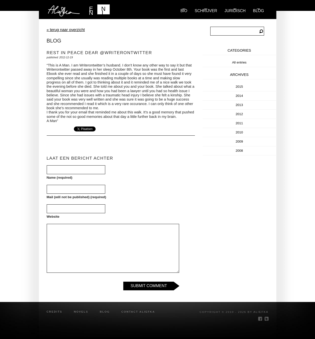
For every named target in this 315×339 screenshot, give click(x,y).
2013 (239, 105)
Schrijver (206, 11)
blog (258, 11)
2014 (239, 96)
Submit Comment (149, 286)
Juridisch (235, 11)
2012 (239, 114)
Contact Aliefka (138, 311)
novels (81, 311)
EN (91, 9)
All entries (239, 62)
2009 (239, 141)
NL (103, 9)
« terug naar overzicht (66, 30)
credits (55, 311)
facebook (260, 319)
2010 (239, 132)
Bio (183, 11)
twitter (267, 319)
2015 (239, 86)
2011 (239, 123)
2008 (239, 150)
